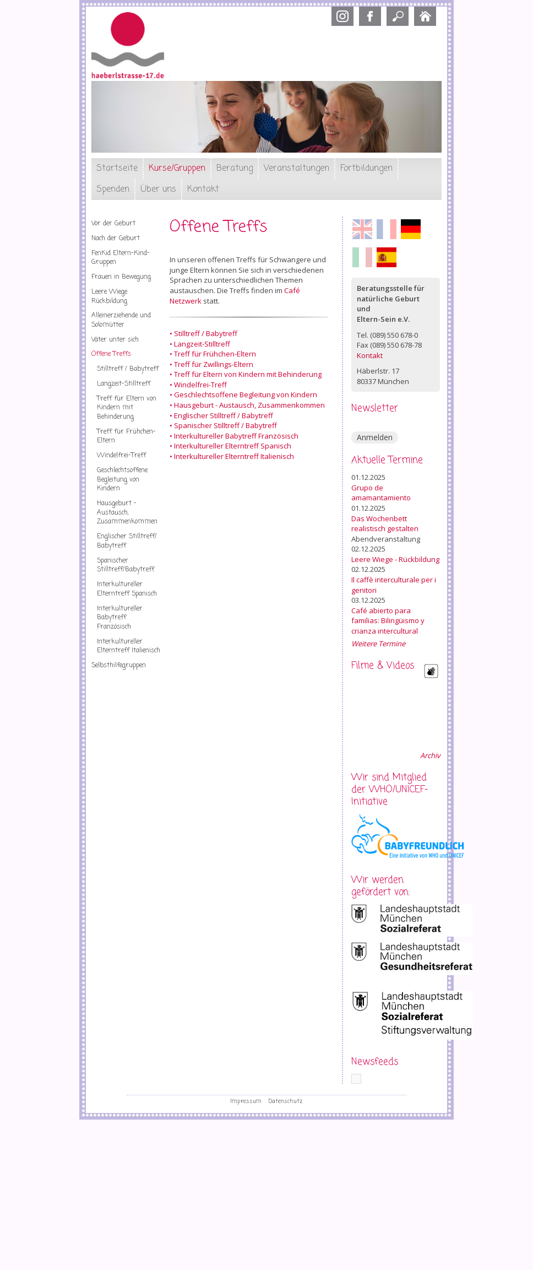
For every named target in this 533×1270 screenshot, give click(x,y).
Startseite (117, 168)
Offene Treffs (111, 354)
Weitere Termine (378, 643)
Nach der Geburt (115, 239)
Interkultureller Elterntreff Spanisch (127, 589)
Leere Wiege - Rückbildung (395, 559)
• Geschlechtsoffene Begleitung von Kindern (243, 394)
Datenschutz (285, 1101)
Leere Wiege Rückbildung (109, 296)
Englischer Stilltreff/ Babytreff (127, 541)
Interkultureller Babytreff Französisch (120, 618)
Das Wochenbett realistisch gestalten (384, 524)
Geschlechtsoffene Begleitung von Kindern (122, 480)
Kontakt (203, 189)
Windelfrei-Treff (121, 456)
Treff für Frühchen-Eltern (126, 436)
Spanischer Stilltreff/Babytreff (125, 565)
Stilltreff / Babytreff (128, 369)
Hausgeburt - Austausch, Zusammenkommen (127, 513)
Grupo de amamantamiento (381, 493)
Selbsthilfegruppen (118, 666)
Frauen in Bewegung (121, 277)
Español (386, 257)
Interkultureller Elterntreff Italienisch (128, 646)
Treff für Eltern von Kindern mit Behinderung (126, 408)
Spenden (112, 189)
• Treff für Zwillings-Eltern (211, 364)
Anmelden (375, 437)
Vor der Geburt (113, 224)
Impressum (246, 1101)
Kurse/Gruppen (177, 168)
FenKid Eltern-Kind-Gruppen (120, 258)
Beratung (234, 168)
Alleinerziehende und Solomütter (121, 320)
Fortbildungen (366, 168)
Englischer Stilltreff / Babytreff (223, 415)
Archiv (430, 755)
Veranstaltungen (296, 168)
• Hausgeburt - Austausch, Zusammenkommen (247, 405)
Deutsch (411, 229)
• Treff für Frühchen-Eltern (213, 354)
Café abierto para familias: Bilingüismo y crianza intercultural (388, 621)
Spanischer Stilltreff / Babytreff (225, 425)
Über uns (158, 189)
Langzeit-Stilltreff (123, 384)
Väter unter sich (115, 340)
